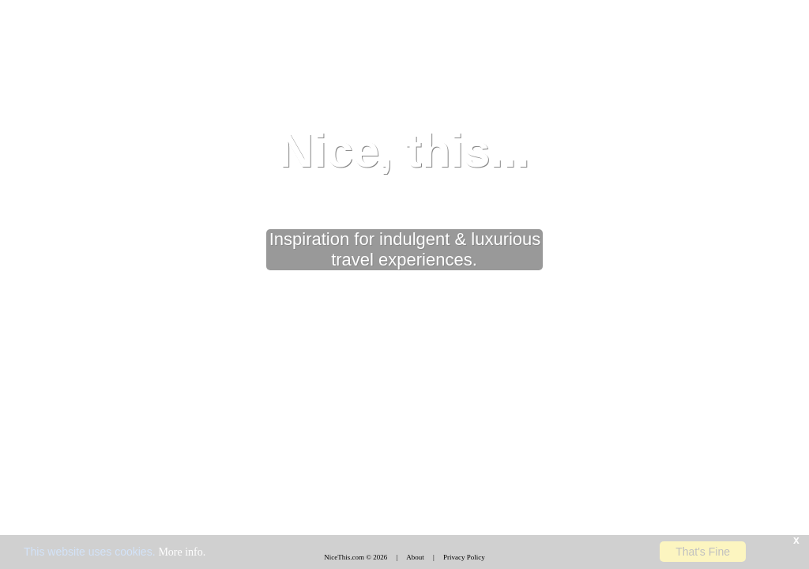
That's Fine (702, 551)
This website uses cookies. (114, 551)
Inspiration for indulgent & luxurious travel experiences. (405, 249)
